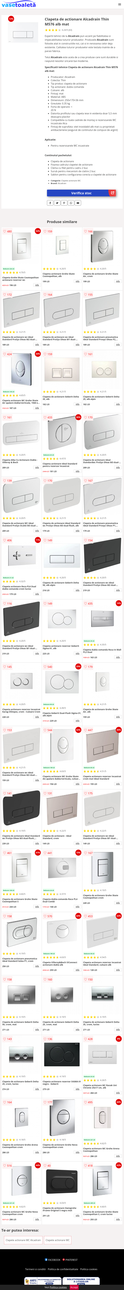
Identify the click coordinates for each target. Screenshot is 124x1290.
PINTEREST (69, 1260)
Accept (74, 1287)
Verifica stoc (93, 193)
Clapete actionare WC (58, 1240)
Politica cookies (88, 1269)
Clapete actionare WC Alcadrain (23, 1240)
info (37, 285)
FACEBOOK (52, 1260)
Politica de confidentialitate (63, 1269)
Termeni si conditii (35, 1269)
